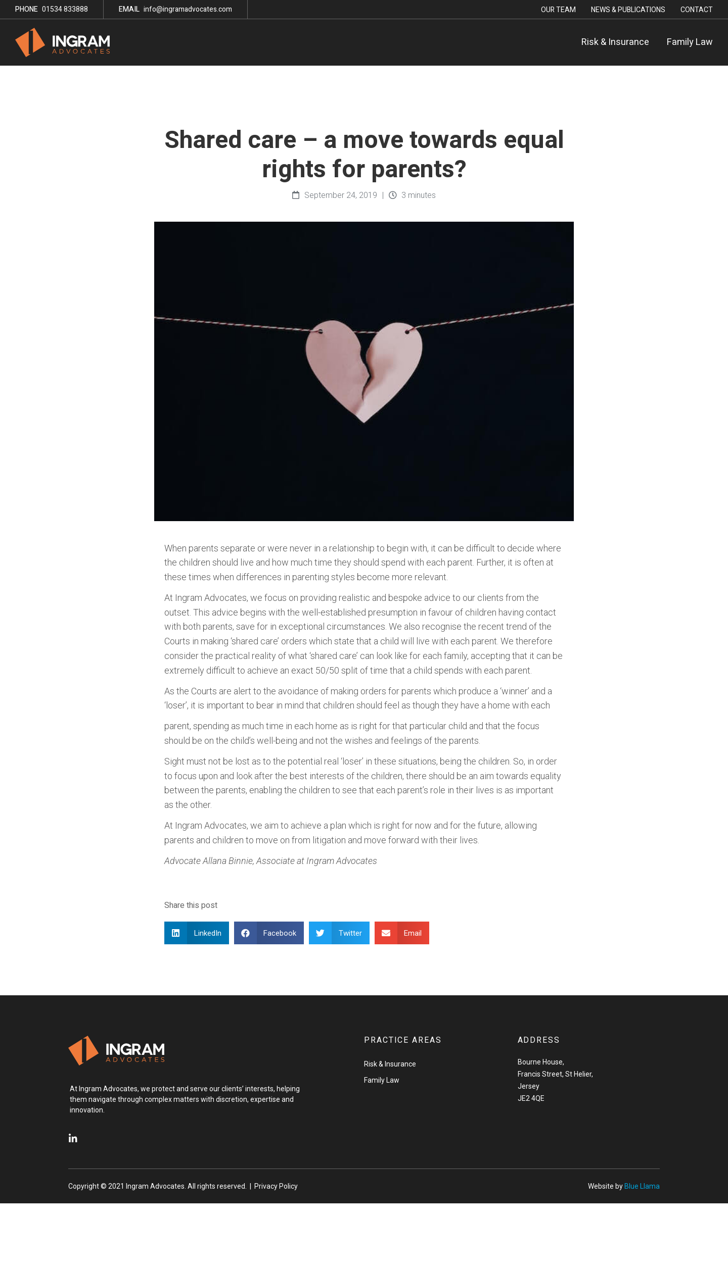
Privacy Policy (276, 1186)
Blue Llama (642, 1186)
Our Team (558, 10)
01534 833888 (51, 9)
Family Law (690, 42)
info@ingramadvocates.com (175, 9)
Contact (696, 10)
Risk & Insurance (615, 42)
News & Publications (628, 10)
